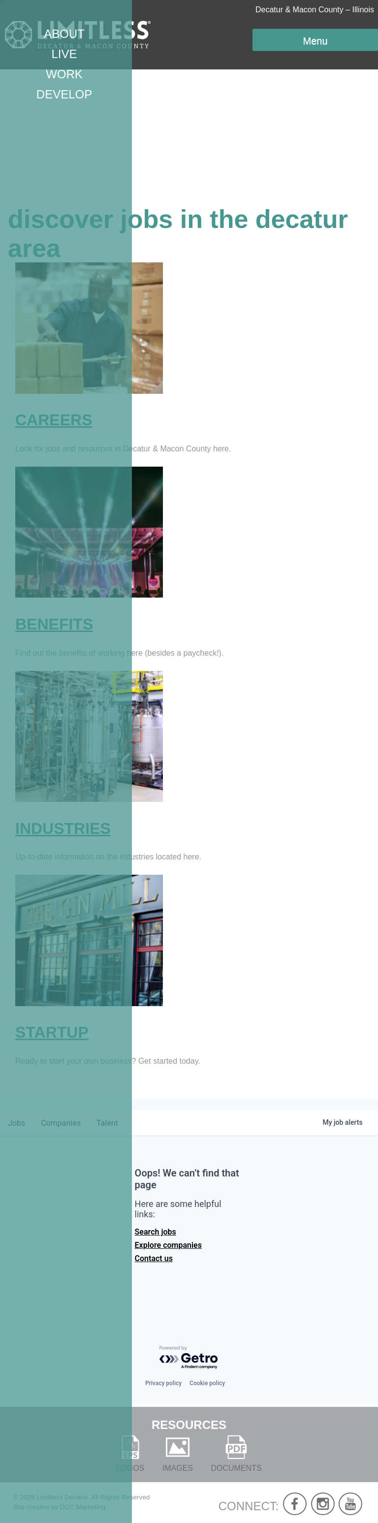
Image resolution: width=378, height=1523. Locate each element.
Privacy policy (163, 1383)
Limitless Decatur (62, 1497)
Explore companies (168, 1245)
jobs (16, 1123)
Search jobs (155, 1232)
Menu (315, 40)
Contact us (154, 1258)
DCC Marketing (82, 1507)
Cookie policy (207, 1383)
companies (61, 1123)
